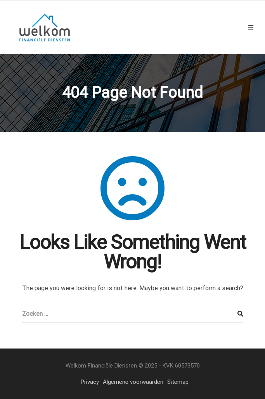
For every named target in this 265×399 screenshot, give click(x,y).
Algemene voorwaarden (133, 381)
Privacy (90, 381)
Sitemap (178, 381)
